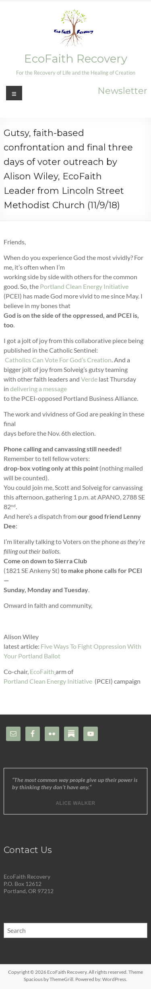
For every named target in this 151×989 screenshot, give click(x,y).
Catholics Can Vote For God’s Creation (58, 360)
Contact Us (28, 850)
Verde (89, 379)
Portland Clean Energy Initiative (84, 286)
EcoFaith (42, 671)
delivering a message (38, 388)
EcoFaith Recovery (75, 58)
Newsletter (122, 90)
